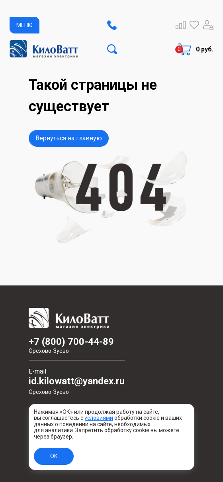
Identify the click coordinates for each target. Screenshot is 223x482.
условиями (98, 418)
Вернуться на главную (68, 138)
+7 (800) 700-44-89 (77, 345)
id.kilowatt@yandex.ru (77, 385)
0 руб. (204, 49)
